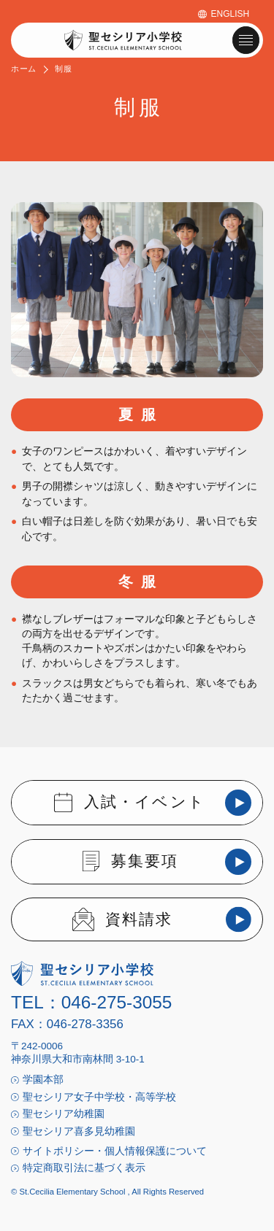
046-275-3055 (116, 1002)
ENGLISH (230, 13)
